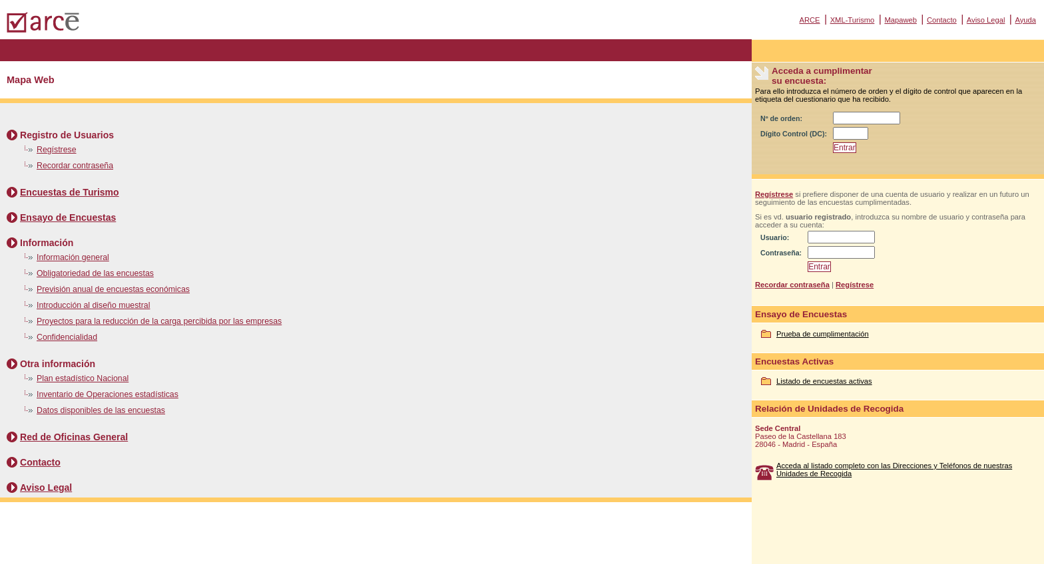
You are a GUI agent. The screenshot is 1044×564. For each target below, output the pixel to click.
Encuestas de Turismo (69, 192)
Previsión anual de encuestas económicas (113, 289)
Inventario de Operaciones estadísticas (107, 394)
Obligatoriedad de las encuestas (95, 273)
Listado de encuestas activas (824, 381)
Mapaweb (900, 20)
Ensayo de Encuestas (68, 217)
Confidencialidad (67, 337)
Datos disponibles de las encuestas (101, 410)
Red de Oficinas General (74, 437)
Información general (73, 257)
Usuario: (774, 237)
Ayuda (1025, 20)
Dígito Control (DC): (793, 134)
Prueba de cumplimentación (822, 334)
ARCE (809, 20)
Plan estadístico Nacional (83, 378)
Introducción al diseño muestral (93, 305)
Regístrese (57, 149)
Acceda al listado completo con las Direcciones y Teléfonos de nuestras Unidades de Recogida (894, 470)
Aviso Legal (986, 20)
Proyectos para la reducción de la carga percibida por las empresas (159, 321)
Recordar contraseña (75, 165)
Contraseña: (781, 253)
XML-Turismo (852, 20)
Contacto (942, 20)
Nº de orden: (781, 118)
